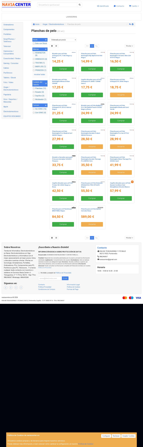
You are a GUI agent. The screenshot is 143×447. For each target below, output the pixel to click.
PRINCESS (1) (39, 70)
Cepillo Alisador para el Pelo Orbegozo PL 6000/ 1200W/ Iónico (91, 122)
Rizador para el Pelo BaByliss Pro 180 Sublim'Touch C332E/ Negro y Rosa (91, 169)
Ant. (87, 46)
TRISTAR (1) (39, 63)
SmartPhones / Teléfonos (9, 40)
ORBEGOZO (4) (40, 59)
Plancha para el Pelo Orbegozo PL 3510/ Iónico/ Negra (61, 169)
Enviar (65, 421)
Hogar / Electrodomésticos (10, 88)
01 (92, 46)
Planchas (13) (39, 88)
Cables (6, 68)
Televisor (7, 46)
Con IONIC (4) (39, 113)
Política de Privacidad (44, 411)
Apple (5, 107)
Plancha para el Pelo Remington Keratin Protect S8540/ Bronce (90, 215)
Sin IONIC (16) (39, 109)
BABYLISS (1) (39, 66)
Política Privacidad (44, 430)
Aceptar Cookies (128, 436)
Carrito (134, 6)
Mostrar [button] (129, 46)
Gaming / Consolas (10, 63)
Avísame (120, 136)
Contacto (119, 6)
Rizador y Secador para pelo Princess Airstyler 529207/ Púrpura (62, 261)
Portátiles (7, 34)
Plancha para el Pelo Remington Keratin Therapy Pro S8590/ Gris (91, 261)
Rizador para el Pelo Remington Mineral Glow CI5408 (61, 122)
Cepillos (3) (38, 96)
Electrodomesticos (10, 111)
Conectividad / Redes (11, 58)
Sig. (96, 46)
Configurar (106, 436)
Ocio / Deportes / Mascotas (10, 100)
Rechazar (116, 436)
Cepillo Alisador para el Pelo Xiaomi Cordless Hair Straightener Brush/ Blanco (120, 307)
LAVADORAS (71, 17)
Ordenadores (8, 25)
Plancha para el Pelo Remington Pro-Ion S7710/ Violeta (119, 215)
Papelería (7, 95)
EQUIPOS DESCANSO (12, 116)
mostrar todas (39, 74)
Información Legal (73, 428)
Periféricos (7, 73)
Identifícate (103, 6)
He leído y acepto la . (56, 416)
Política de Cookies (85, 444)
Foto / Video (8, 82)
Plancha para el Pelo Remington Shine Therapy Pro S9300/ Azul (120, 261)
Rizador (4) (38, 92)
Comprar (63, 89)
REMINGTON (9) (39, 54)
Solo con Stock (40, 43)
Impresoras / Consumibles (8, 52)
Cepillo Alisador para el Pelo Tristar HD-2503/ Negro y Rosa (62, 307)
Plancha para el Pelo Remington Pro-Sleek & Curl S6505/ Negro (62, 215)
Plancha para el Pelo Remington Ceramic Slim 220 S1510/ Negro (120, 76)
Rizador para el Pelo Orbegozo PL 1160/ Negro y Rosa (62, 76)
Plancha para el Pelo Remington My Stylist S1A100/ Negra (91, 76)
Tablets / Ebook (9, 78)
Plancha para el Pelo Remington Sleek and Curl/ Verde (119, 169)
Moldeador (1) (39, 99)
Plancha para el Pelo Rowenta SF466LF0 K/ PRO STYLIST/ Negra (91, 307)
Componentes (8, 29)
